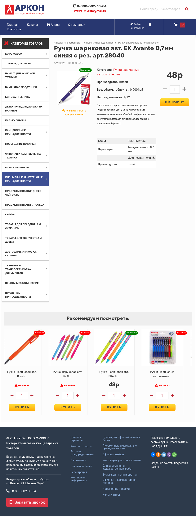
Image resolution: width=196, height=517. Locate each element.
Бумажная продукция (21, 87)
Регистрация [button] (140, 26)
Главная (13, 25)
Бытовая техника (17, 96)
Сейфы (10, 214)
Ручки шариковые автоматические (138, 42)
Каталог (32, 25)
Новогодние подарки (20, 143)
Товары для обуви (18, 63)
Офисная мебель (17, 167)
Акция (53, 25)
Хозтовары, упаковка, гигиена (122, 461)
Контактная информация (78, 480)
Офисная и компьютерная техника (119, 482)
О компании (76, 25)
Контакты (14, 29)
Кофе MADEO (13, 53)
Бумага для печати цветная (120, 475)
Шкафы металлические (21, 282)
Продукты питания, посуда (24, 204)
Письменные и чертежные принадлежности (90, 42)
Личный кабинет (81, 467)
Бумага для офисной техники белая (121, 440)
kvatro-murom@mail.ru (90, 11)
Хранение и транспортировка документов (18, 269)
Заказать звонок (27, 503)
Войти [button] (135, 24)
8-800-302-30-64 (91, 6)
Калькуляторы (15, 120)
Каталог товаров (81, 447)
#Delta (156, 467)
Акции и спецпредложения (82, 454)
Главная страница (76, 440)
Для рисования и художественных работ (117, 468)
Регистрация (78, 473)
